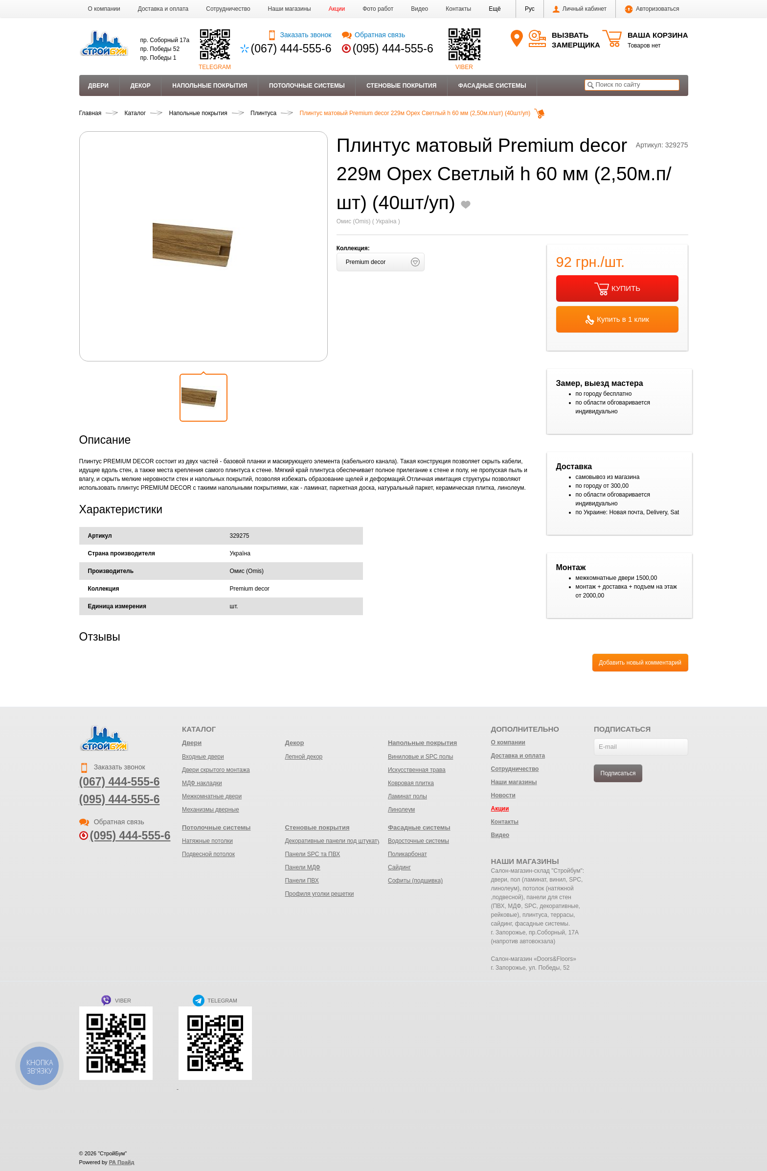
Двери (98, 85)
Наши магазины (289, 8)
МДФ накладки (202, 783)
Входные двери (203, 756)
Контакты (458, 8)
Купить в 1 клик (617, 320)
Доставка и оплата (163, 8)
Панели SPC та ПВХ (312, 854)
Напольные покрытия (209, 85)
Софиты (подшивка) (415, 880)
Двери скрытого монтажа (216, 769)
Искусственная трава (417, 769)
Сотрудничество (228, 8)
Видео (419, 8)
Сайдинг (399, 867)
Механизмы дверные (210, 809)
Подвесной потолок (208, 854)
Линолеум (401, 809)
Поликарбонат (407, 854)
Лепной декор (303, 756)
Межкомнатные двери (212, 796)
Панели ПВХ (301, 880)
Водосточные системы (418, 840)
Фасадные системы (492, 85)
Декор (140, 85)
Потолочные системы (307, 85)
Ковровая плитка (411, 783)
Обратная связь (373, 35)
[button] (495, 9)
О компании (104, 8)
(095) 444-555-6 (393, 48)
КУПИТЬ (617, 289)
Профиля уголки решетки (319, 893)
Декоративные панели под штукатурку (337, 840)
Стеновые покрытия (401, 85)
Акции (337, 8)
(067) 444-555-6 (291, 48)
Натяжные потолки (207, 840)
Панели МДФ (302, 867)
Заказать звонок (299, 35)
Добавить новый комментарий (640, 662)
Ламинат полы (407, 796)
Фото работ (377, 8)
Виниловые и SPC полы (420, 756)
